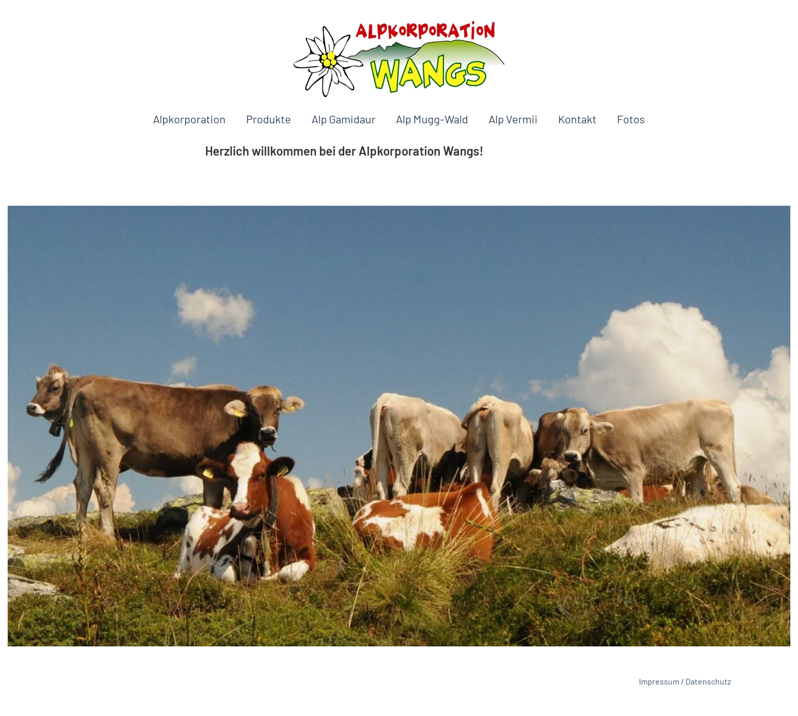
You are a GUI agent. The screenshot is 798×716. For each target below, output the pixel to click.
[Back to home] (399, 58)
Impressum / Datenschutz (685, 682)
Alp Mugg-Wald (432, 118)
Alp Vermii (513, 118)
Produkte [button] (268, 118)
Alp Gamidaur (343, 118)
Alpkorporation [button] (189, 118)
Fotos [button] (631, 118)
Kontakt (577, 118)
